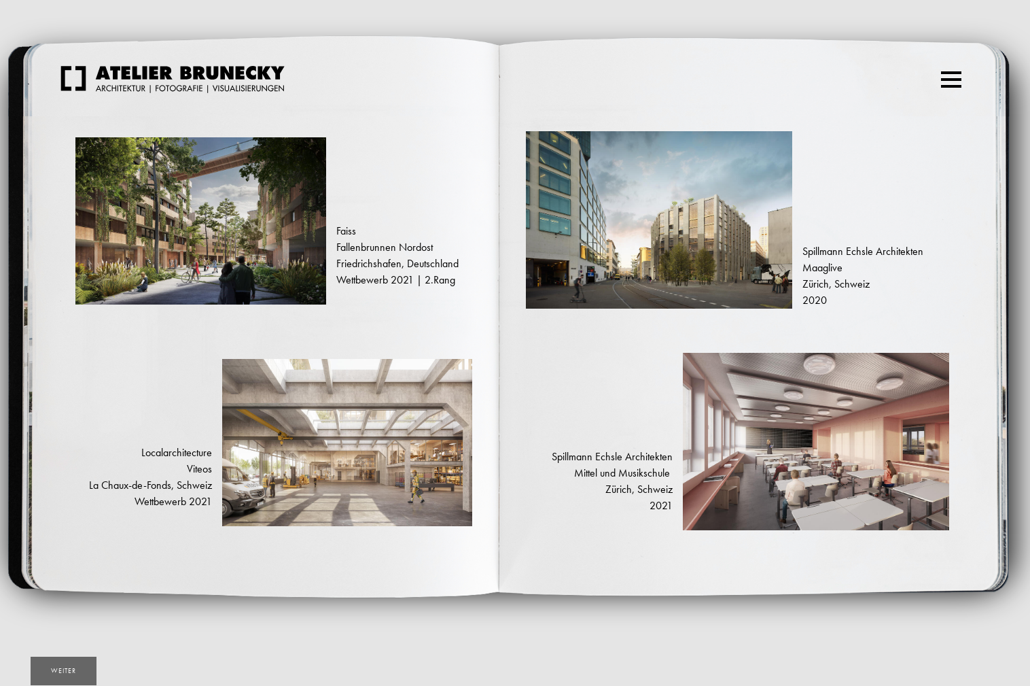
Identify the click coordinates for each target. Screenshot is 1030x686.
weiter (63, 670)
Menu (953, 73)
